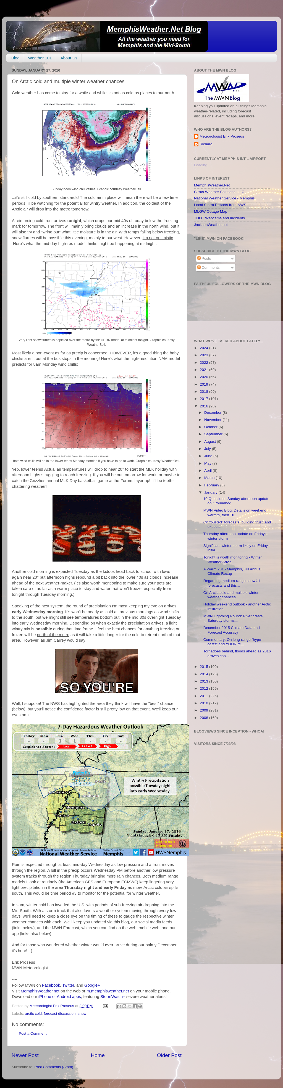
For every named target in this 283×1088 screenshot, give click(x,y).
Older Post (169, 1055)
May (208, 463)
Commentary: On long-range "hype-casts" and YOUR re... (232, 641)
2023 (204, 355)
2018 (204, 391)
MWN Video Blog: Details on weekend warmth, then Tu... (234, 512)
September (214, 434)
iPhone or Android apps (59, 996)
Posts (204, 258)
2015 (204, 667)
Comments (208, 267)
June (208, 456)
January (211, 492)
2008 (204, 718)
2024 (204, 348)
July (208, 449)
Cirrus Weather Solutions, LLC (219, 192)
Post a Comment (33, 1033)
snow (82, 1013)
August (210, 441)
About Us (68, 58)
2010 (204, 703)
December (213, 412)
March (210, 478)
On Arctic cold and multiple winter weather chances (231, 595)
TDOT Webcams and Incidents (219, 218)
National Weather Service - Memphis (224, 198)
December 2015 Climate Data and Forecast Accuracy (231, 630)
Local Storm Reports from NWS (220, 205)
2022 (204, 362)
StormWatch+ (112, 996)
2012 (204, 688)
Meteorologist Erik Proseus (222, 136)
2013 (204, 681)
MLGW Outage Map (210, 211)
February (212, 485)
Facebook (51, 985)
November (213, 420)
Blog (15, 58)
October (211, 427)
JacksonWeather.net (211, 225)
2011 (204, 696)
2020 (204, 377)
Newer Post (25, 1055)
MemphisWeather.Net (212, 185)
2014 (204, 674)
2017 (204, 399)
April (208, 470)
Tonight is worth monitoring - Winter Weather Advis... (232, 559)
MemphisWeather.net (40, 991)
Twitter (68, 985)
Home (98, 1055)
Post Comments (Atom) (54, 1067)
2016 (204, 406)
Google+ (92, 985)
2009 (204, 710)
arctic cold (33, 1013)
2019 (204, 384)
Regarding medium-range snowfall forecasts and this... (231, 583)
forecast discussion (60, 1013)
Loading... (202, 165)
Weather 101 (40, 58)
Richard (206, 144)
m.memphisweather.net (108, 991)
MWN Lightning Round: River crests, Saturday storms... (233, 618)
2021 (204, 370)
